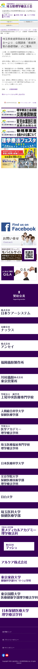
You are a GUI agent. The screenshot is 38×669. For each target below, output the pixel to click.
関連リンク (8, 632)
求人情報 (7, 17)
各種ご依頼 (19, 15)
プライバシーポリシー (11, 640)
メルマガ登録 (31, 15)
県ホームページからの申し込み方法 (13, 94)
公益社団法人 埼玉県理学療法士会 (21, 661)
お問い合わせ (8, 15)
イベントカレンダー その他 (28, 102)
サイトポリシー (9, 647)
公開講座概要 (14, 89)
